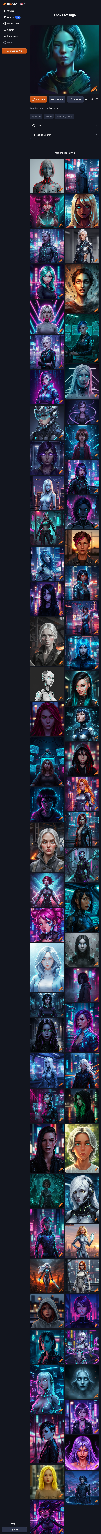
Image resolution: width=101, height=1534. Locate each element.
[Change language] (23, 4)
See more (53, 108)
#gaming (36, 116)
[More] (87, 99)
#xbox (49, 116)
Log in (14, 1523)
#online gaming (64, 116)
